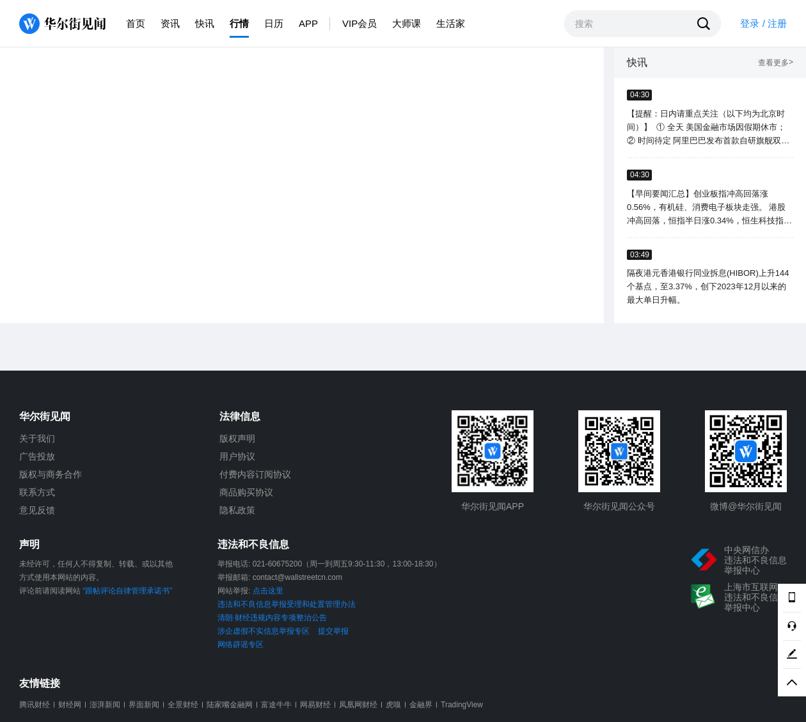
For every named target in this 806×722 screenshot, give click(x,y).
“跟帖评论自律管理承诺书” (127, 590)
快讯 (204, 23)
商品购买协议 (246, 492)
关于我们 (37, 438)
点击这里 (268, 590)
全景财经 (183, 704)
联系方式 (37, 492)
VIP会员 (359, 23)
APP (308, 23)
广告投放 (37, 456)
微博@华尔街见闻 (746, 506)
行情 (239, 23)
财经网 (69, 704)
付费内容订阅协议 (255, 474)
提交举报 (333, 631)
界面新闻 (144, 704)
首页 (135, 23)
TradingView (462, 704)
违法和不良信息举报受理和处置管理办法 (286, 604)
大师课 (406, 23)
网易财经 (315, 704)
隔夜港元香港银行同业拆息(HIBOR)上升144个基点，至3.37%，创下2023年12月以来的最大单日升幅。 (708, 286)
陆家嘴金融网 (230, 704)
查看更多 (775, 63)
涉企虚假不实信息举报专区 (263, 631)
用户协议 (237, 456)
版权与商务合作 (50, 474)
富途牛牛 (276, 704)
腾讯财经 (34, 704)
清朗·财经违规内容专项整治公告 (272, 617)
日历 (273, 23)
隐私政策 (237, 510)
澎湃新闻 (105, 704)
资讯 (170, 23)
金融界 (420, 704)
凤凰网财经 (358, 704)
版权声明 (237, 438)
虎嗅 (393, 704)
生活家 (450, 23)
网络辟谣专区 (240, 644)
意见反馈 (37, 510)
